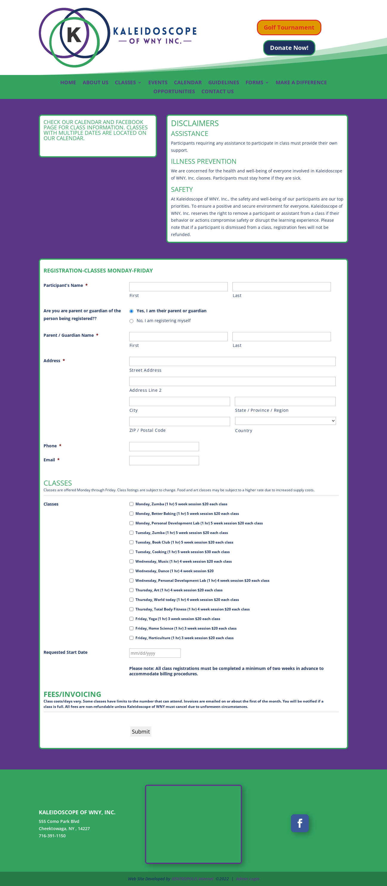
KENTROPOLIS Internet (192, 879)
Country (243, 430)
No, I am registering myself (164, 320)
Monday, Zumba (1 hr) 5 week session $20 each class (181, 503)
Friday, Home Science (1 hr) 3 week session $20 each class (186, 628)
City (133, 410)
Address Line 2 (145, 390)
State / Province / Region (262, 410)
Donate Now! (289, 48)
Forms (254, 83)
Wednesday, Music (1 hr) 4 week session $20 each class (183, 561)
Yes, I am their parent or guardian (171, 310)
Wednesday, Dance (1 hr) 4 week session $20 (174, 570)
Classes (125, 83)
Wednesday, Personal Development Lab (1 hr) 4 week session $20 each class (202, 580)
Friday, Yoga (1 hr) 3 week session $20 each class (177, 618)
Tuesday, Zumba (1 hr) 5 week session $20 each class (181, 532)
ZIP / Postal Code (147, 430)
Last (237, 295)
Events (157, 83)
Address (54, 360)
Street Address (145, 370)
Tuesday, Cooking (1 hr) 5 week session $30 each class (182, 551)
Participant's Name (66, 285)
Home (68, 83)
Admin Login (247, 879)
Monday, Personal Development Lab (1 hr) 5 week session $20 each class (199, 523)
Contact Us (217, 92)
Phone (52, 446)
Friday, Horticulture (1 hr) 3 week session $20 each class (184, 637)
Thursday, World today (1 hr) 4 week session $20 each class (187, 599)
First (134, 295)
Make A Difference (301, 83)
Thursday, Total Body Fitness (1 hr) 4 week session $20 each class (192, 609)
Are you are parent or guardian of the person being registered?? (82, 314)
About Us (95, 83)
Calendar (188, 83)
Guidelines (223, 83)
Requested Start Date (65, 652)
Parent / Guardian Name (71, 335)
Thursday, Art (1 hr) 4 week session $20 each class (179, 590)
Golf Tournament (289, 27)
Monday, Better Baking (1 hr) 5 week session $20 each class (187, 513)
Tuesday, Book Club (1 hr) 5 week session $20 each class (184, 542)
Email (52, 460)
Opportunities (174, 92)
